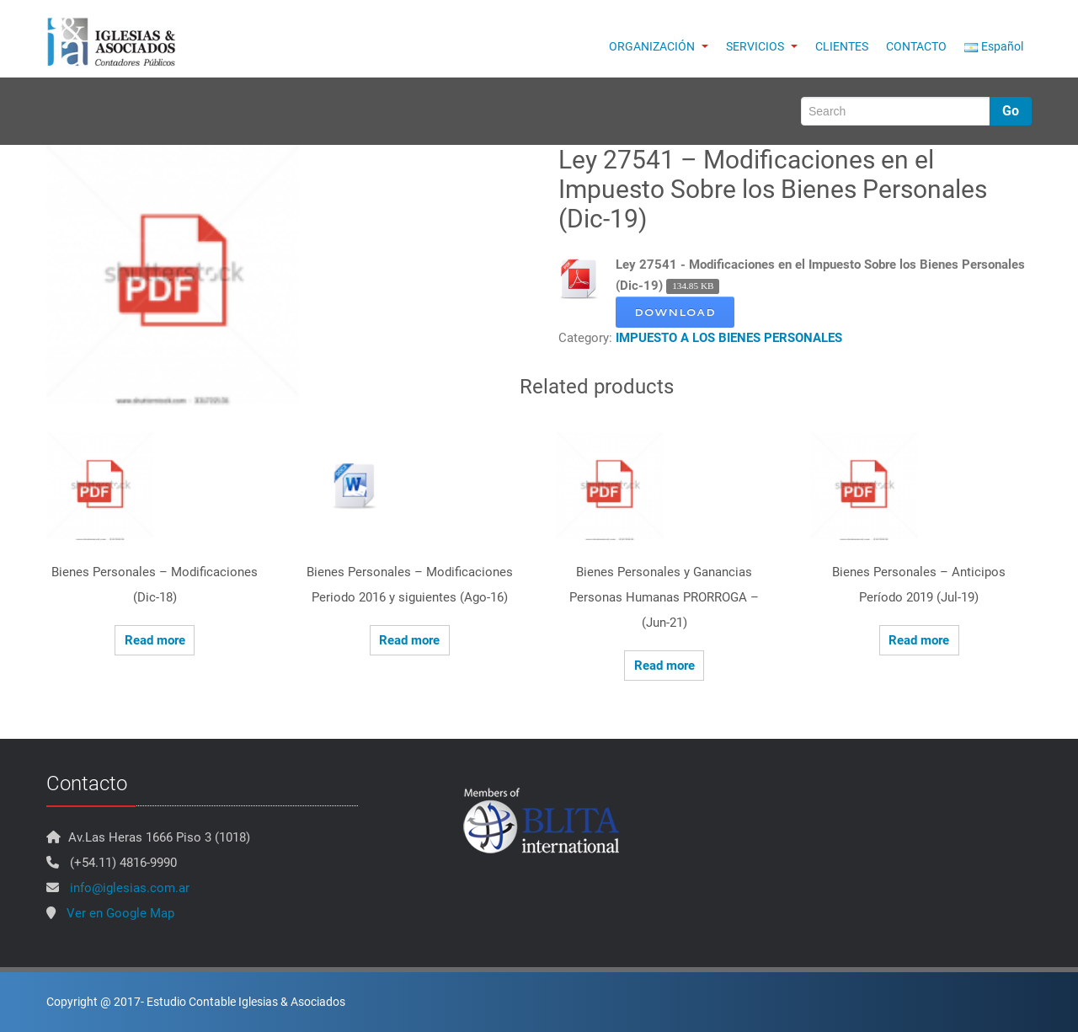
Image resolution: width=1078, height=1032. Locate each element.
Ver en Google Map (120, 913)
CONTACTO (916, 46)
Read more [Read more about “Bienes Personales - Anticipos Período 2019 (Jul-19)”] (919, 640)
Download (675, 311)
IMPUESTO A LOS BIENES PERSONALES (729, 337)
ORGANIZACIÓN (658, 46)
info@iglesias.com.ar (129, 888)
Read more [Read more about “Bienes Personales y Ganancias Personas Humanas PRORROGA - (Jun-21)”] (664, 665)
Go (1010, 111)
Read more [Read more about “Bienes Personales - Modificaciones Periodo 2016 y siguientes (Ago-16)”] (409, 640)
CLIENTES (841, 46)
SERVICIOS (762, 46)
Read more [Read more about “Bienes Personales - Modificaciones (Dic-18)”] (155, 640)
